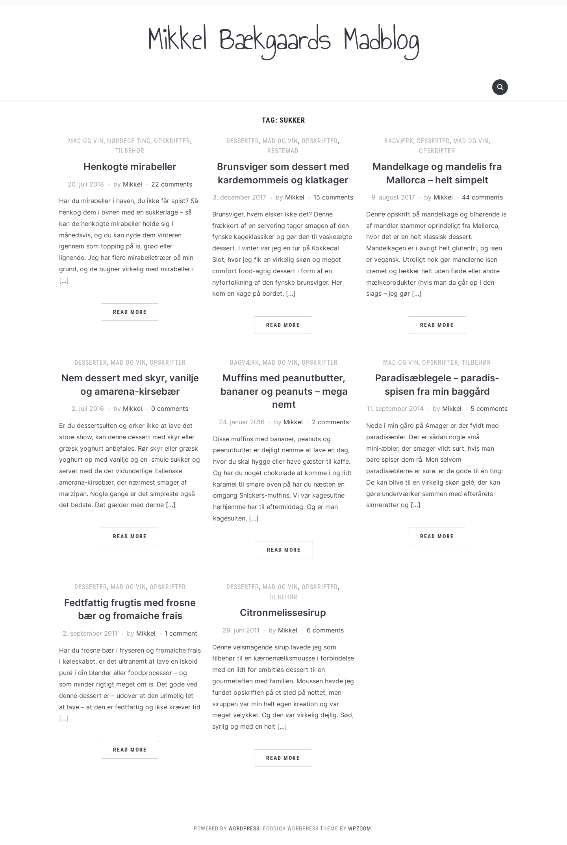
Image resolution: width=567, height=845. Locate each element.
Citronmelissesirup (283, 612)
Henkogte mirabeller (129, 166)
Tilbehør (130, 151)
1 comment (181, 633)
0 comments (169, 408)
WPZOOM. (360, 828)
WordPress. (244, 828)
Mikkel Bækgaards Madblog (283, 39)
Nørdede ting (128, 141)
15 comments (333, 197)
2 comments (330, 422)
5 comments (489, 408)
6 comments (325, 630)
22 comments (171, 184)
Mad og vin (86, 141)
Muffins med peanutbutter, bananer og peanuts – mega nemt (284, 391)
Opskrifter (172, 141)
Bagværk (398, 141)
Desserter (242, 141)
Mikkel (132, 184)
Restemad (282, 151)
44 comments (482, 197)
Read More (130, 312)
